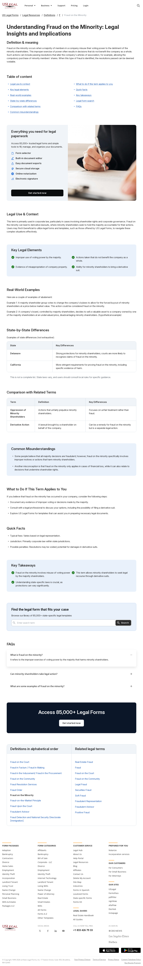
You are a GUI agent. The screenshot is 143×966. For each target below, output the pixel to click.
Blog (75, 866)
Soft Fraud (80, 795)
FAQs (79, 106)
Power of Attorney (46, 894)
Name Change (9, 890)
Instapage (113, 913)
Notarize (113, 850)
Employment (8, 870)
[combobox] (71, 622)
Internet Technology (47, 878)
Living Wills (43, 886)
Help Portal (78, 858)
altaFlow (112, 905)
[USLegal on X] (40, 931)
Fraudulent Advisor (19, 811)
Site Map (77, 882)
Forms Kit (77, 902)
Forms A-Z (42, 914)
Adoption (6, 850)
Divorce (5, 862)
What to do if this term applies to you (94, 84)
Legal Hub (78, 850)
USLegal (112, 889)
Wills (40, 906)
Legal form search (85, 100)
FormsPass (114, 893)
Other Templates (45, 918)
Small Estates (44, 902)
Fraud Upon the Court (21, 806)
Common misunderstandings (24, 112)
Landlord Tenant (10, 882)
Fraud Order (16, 790)
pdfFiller (112, 897)
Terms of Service (99, 959)
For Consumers (116, 867)
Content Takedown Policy (131, 959)
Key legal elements (19, 89)
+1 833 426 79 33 (83, 930)
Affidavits (42, 850)
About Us (77, 854)
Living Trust (7, 886)
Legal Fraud (81, 784)
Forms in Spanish (81, 890)
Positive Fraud (82, 812)
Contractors (7, 858)
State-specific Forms (82, 898)
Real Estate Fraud (84, 762)
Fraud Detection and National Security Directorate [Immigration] (35, 819)
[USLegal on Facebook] (48, 931)
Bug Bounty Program (133, 963)
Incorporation (8, 878)
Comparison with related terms (25, 106)
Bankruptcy (7, 854)
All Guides (78, 919)
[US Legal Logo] (10, 927)
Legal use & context (20, 84)
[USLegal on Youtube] (63, 931)
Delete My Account (82, 878)
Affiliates (77, 870)
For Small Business (117, 871)
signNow (113, 901)
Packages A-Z (8, 906)
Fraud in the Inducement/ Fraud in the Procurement (36, 773)
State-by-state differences (23, 100)
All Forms (42, 910)
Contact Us (78, 874)
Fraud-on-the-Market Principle (25, 800)
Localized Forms (80, 894)
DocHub (112, 909)
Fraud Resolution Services (23, 784)
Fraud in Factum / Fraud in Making (27, 767)
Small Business (9, 898)
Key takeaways (83, 95)
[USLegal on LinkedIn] (55, 931)
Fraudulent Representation (88, 801)
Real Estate (43, 898)
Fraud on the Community (22, 778)
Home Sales (7, 866)
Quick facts (81, 89)
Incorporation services (119, 854)
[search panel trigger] (138, 5)
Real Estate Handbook (83, 915)
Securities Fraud (83, 790)
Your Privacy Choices (82, 959)
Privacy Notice (113, 959)
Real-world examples (20, 95)
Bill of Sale (42, 858)
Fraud (78, 767)
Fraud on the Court (19, 762)
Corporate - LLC (45, 862)
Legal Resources (80, 862)
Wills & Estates (9, 902)
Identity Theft (8, 874)
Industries (78, 886)
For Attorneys (115, 875)
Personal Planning (10, 894)
